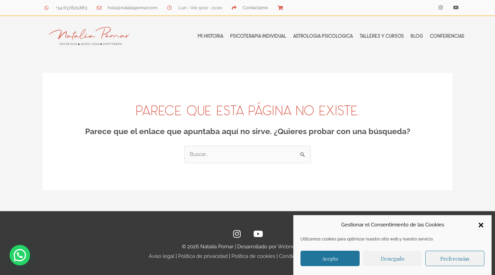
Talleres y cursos (382, 36)
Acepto (330, 258)
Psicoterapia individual (258, 36)
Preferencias (454, 258)
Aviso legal (161, 256)
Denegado (392, 258)
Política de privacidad (203, 256)
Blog (417, 36)
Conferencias (447, 36)
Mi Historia (210, 36)
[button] (481, 225)
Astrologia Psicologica (323, 36)
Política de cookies (253, 256)
